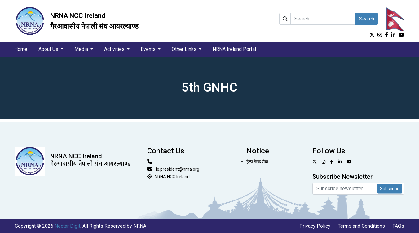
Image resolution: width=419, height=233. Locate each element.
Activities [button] (115, 49)
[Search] (322, 19)
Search (366, 19)
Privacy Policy (314, 226)
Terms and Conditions (361, 226)
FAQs (398, 226)
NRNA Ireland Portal (234, 49)
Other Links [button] (185, 49)
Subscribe (389, 188)
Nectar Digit (67, 226)
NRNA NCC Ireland (172, 176)
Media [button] (81, 49)
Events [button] (149, 49)
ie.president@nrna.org (177, 169)
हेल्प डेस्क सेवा (257, 161)
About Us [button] (49, 49)
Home (20, 49)
